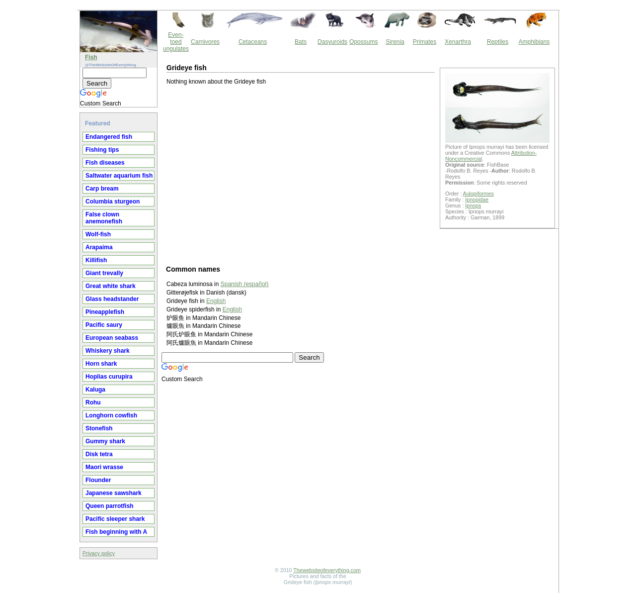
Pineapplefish (104, 311)
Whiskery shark (107, 350)
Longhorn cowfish (111, 415)
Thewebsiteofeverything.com (327, 570)
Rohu (93, 402)
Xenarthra (458, 41)
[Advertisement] (300, 174)
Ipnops (473, 205)
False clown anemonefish (103, 218)
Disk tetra (99, 454)
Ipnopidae (476, 199)
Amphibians (534, 41)
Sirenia (395, 41)
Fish (91, 57)
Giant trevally (104, 273)
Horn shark (101, 363)
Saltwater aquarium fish (119, 175)
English (216, 301)
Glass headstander (112, 299)
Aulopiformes (478, 194)
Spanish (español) (245, 284)
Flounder (98, 480)
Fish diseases (105, 162)
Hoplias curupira (109, 376)
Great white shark (110, 286)
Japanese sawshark (113, 493)
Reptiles (497, 41)
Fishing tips (102, 149)
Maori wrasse (104, 467)
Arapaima (99, 247)
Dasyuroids (332, 41)
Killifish (96, 260)
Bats (301, 41)
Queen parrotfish (109, 505)
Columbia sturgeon (112, 201)
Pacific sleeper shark (115, 518)
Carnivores (205, 41)
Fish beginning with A (116, 531)
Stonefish (99, 428)
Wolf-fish (98, 234)
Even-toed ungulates (176, 41)
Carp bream (102, 188)
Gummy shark (105, 441)
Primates (424, 41)
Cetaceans (252, 41)
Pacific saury (103, 324)
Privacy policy (98, 553)
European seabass (111, 337)
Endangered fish (108, 136)
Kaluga (95, 389)
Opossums (363, 41)
